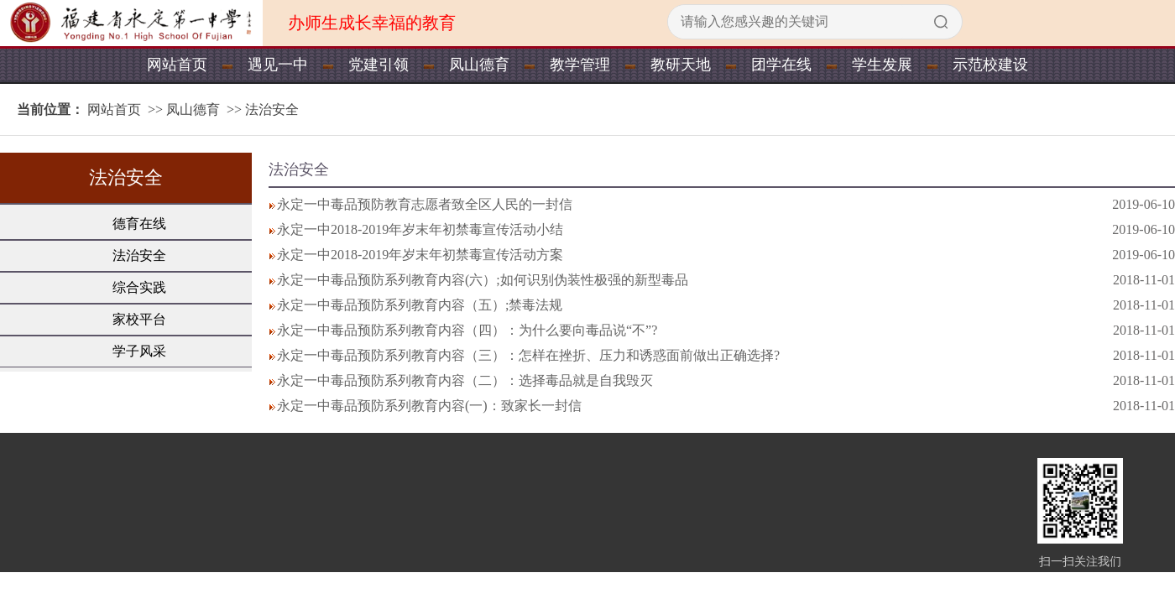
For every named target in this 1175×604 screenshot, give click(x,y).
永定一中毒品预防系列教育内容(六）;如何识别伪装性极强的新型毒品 (482, 280)
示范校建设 (990, 64)
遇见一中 (278, 64)
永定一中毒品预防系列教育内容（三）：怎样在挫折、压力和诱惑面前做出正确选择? (528, 355)
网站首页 (177, 64)
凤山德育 (479, 64)
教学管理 (580, 64)
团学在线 (781, 64)
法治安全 (272, 109)
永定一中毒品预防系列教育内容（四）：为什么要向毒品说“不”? (467, 330)
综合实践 (139, 287)
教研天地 (680, 64)
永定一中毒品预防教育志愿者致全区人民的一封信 (424, 204)
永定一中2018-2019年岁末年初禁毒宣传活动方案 (420, 254)
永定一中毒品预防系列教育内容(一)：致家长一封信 (429, 405)
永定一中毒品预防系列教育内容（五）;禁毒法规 (419, 305)
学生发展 (882, 64)
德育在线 (139, 223)
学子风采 (139, 351)
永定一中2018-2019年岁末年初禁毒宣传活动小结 (420, 229)
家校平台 (139, 319)
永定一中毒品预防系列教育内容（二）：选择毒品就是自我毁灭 (465, 380)
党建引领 (378, 64)
